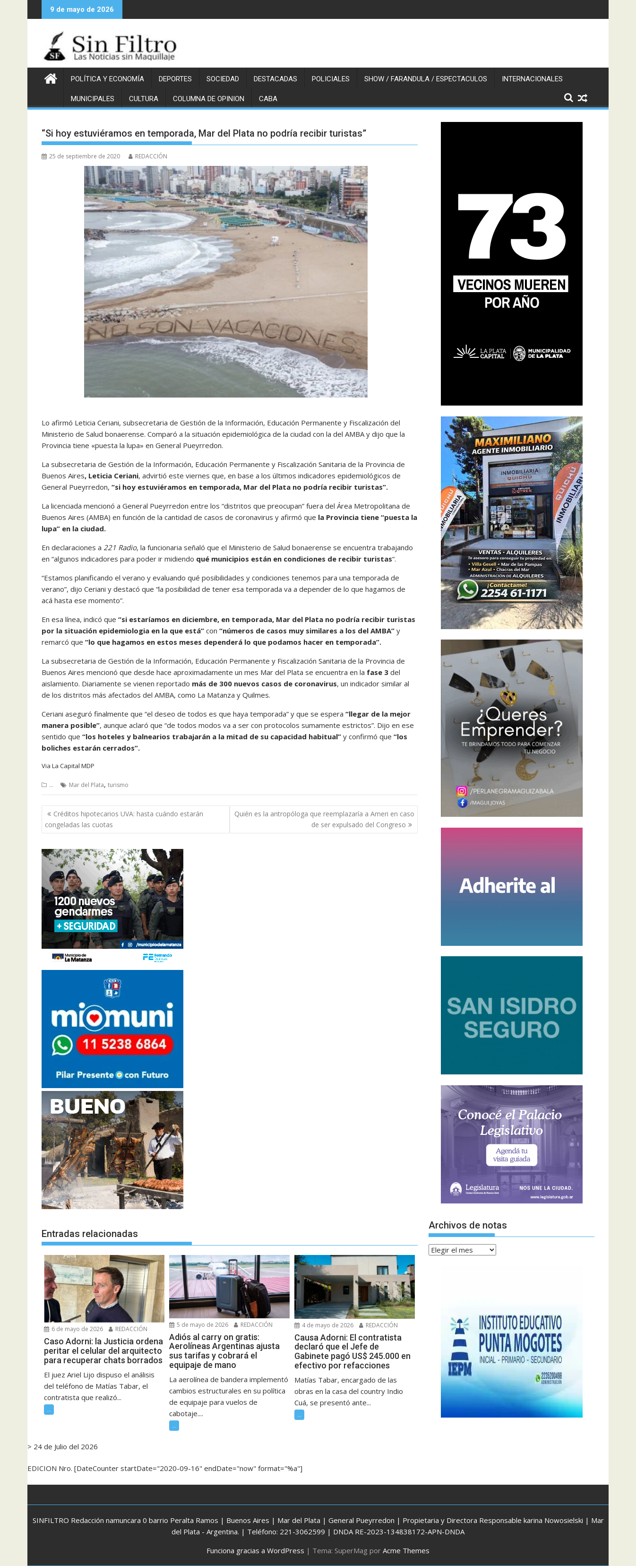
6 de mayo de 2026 (73, 1329)
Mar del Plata (86, 785)
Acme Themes (406, 1550)
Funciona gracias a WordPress (255, 1550)
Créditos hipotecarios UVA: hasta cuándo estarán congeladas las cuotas (124, 819)
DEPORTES (175, 79)
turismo (118, 785)
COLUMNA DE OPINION (208, 99)
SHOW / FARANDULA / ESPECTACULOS (425, 79)
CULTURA (143, 99)
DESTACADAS (275, 79)
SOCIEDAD (222, 79)
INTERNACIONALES (532, 79)
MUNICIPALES (92, 99)
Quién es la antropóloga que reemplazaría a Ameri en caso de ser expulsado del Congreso (324, 819)
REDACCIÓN (148, 156)
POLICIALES (331, 79)
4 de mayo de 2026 (323, 1325)
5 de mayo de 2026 (198, 1324)
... (51, 785)
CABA (268, 99)
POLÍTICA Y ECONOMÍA (107, 79)
